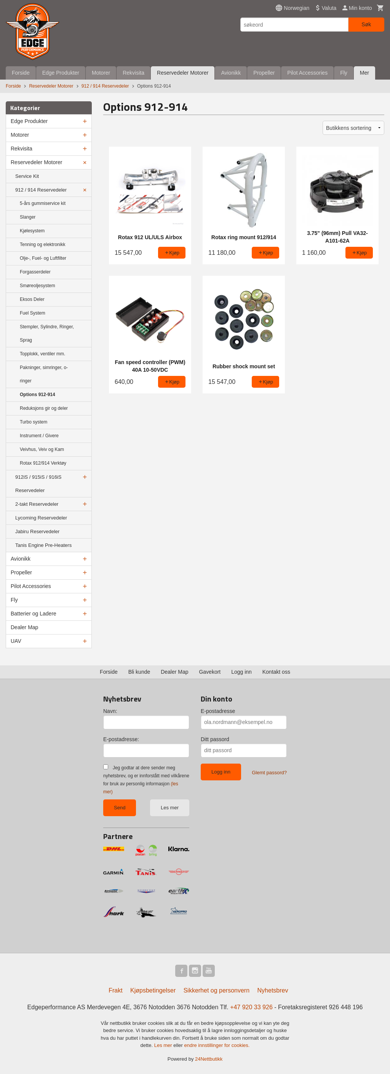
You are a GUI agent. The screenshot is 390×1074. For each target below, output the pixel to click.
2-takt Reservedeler (36, 504)
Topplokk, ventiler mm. (42, 353)
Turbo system (33, 422)
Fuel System (32, 313)
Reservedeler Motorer (182, 73)
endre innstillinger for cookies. (216, 1045)
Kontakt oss (276, 672)
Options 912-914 (37, 394)
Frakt (115, 990)
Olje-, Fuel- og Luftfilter (43, 258)
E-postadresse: (121, 739)
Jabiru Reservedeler (37, 531)
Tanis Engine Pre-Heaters (43, 545)
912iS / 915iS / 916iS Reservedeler (38, 483)
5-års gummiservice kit (43, 203)
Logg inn (241, 672)
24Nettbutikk (208, 1059)
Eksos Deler (32, 299)
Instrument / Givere (39, 435)
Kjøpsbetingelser (153, 990)
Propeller (264, 73)
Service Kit (27, 176)
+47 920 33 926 (251, 1007)
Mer (364, 73)
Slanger (27, 217)
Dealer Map (24, 627)
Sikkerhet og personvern (216, 990)
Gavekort (210, 672)
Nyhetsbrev (272, 990)
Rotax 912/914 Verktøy (43, 463)
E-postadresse (218, 711)
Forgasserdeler (35, 272)
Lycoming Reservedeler (41, 518)
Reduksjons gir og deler (44, 408)
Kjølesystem (32, 230)
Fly (343, 73)
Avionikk (231, 73)
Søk (366, 24)
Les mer (170, 807)
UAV (16, 641)
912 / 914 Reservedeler (41, 190)
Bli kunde (139, 672)
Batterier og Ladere (33, 614)
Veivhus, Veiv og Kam (42, 449)
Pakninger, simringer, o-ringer (44, 374)
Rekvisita (133, 73)
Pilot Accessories (307, 73)
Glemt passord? (269, 772)
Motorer (101, 73)
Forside (21, 73)
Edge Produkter (60, 73)
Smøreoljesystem (37, 285)
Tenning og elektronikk (42, 244)
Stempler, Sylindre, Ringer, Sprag (47, 333)
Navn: (110, 711)
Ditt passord (215, 739)
